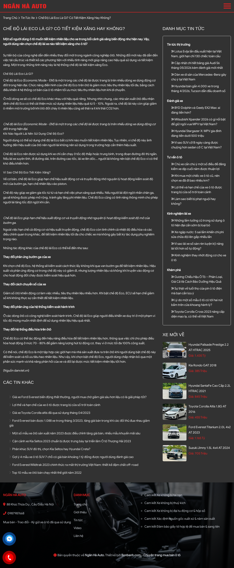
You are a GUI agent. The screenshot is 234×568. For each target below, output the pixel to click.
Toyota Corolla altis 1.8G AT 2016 (207, 409)
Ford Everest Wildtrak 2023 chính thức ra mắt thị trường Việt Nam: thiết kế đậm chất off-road (73, 465)
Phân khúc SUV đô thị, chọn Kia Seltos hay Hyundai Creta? (49, 449)
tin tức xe (28, 18)
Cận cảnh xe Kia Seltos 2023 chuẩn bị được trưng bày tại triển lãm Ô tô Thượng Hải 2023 (70, 441)
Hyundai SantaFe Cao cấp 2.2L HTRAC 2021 (210, 388)
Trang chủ (80, 504)
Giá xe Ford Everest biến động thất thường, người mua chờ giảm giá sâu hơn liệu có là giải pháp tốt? (78, 397)
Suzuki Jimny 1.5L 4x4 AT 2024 (209, 448)
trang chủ (10, 18)
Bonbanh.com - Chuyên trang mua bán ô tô (150, 555)
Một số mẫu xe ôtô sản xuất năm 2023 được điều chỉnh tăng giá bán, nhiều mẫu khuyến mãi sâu (74, 433)
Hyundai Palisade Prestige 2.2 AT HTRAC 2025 (209, 347)
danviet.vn (21, 370)
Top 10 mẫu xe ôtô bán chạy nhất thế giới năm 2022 (45, 473)
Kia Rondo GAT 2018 (202, 365)
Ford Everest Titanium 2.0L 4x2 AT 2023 (210, 429)
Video (78, 528)
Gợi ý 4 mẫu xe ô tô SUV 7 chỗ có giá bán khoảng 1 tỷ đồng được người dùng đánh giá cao (71, 457)
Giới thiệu (80, 512)
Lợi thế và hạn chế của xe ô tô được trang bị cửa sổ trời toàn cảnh (54, 405)
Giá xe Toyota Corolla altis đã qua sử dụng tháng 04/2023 (49, 413)
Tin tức (78, 520)
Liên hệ (78, 536)
